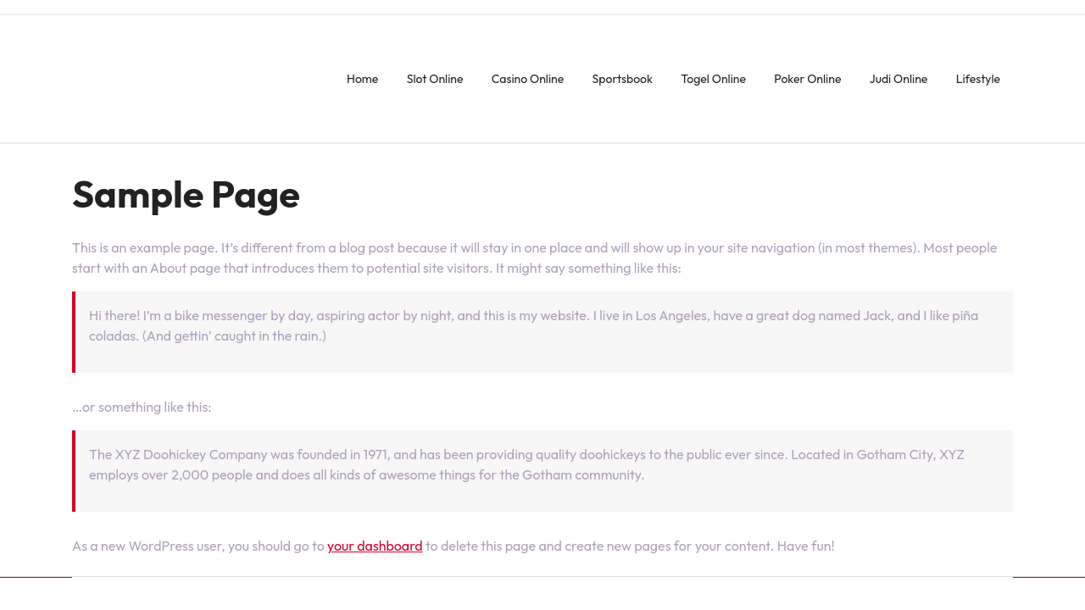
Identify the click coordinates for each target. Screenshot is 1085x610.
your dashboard (375, 545)
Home (362, 78)
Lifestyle (978, 78)
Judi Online (899, 78)
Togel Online (713, 78)
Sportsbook (623, 78)
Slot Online (435, 78)
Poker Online (807, 78)
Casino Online (528, 78)
